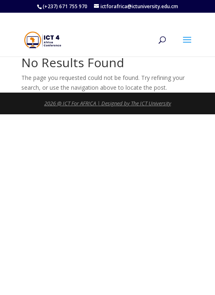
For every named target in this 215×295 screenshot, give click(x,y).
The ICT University (151, 103)
